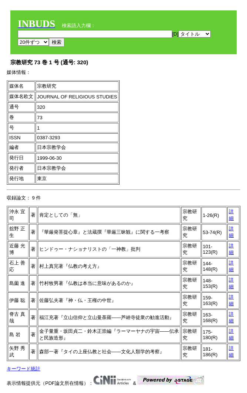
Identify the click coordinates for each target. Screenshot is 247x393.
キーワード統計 (23, 368)
